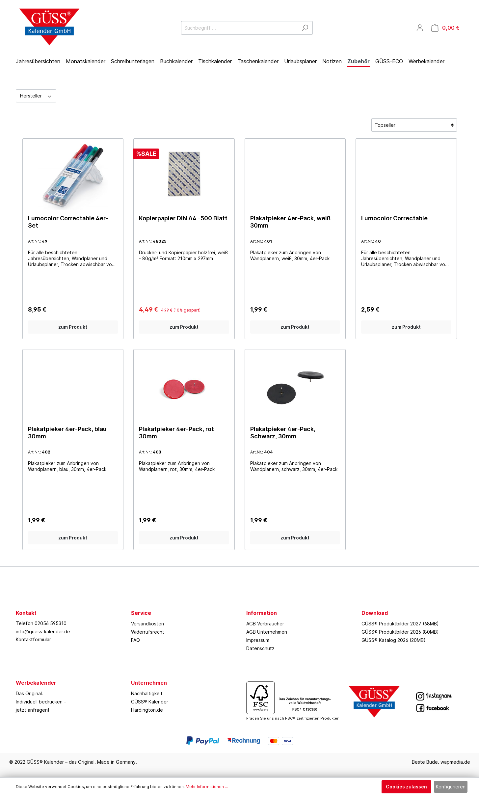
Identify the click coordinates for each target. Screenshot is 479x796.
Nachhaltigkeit (147, 693)
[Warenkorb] (445, 27)
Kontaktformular (33, 639)
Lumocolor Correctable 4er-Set (68, 222)
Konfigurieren (451, 786)
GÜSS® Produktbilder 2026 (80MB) (400, 632)
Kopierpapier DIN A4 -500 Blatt (183, 218)
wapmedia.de (455, 762)
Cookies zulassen (406, 786)
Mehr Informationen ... (207, 786)
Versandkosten (147, 623)
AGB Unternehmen (266, 632)
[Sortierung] (414, 125)
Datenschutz (260, 648)
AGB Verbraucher (265, 623)
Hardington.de (147, 710)
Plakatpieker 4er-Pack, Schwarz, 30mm (282, 432)
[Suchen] (305, 28)
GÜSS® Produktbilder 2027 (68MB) (400, 623)
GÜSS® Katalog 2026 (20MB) (393, 640)
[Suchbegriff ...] (239, 28)
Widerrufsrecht (147, 632)
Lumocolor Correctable (394, 218)
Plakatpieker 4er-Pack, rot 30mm (176, 432)
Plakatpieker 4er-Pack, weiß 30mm (290, 222)
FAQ (135, 640)
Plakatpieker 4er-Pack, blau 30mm (67, 432)
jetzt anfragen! (32, 710)
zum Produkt (72, 327)
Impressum (257, 640)
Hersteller (36, 95)
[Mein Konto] (419, 27)
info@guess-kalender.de (43, 631)
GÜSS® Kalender (149, 701)
